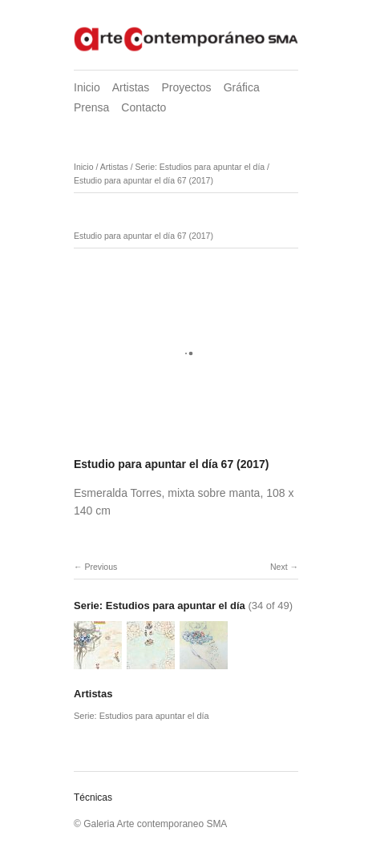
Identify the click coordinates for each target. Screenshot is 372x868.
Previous (100, 566)
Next (279, 566)
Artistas (131, 87)
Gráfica (242, 87)
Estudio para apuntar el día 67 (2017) (143, 180)
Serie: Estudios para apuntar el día (200, 167)
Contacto (143, 107)
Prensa (91, 107)
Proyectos (186, 87)
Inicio (87, 87)
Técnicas (93, 797)
